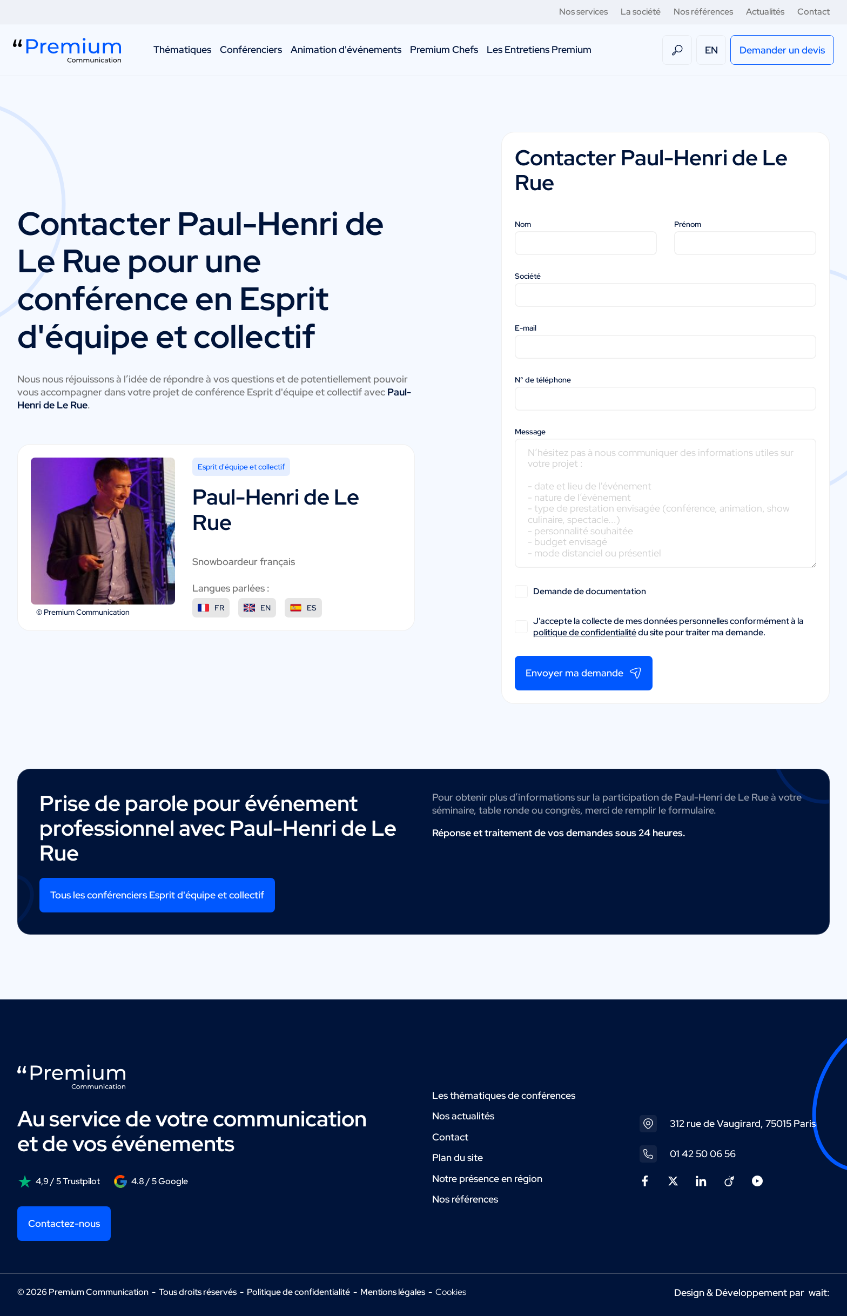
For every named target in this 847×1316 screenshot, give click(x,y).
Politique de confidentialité (298, 1292)
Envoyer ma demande (584, 673)
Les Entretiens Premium (539, 49)
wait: (819, 1292)
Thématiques (182, 49)
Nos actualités (463, 1116)
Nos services (583, 11)
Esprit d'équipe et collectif (241, 467)
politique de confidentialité (584, 632)
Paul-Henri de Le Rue (200, 242)
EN (711, 50)
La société (641, 11)
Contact (813, 11)
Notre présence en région (487, 1178)
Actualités (765, 11)
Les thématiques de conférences (503, 1095)
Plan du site (457, 1157)
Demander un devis (782, 50)
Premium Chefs (444, 49)
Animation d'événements (346, 49)
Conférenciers (251, 49)
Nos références (703, 11)
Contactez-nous (64, 1223)
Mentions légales (392, 1292)
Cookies (450, 1292)
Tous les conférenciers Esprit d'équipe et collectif (157, 895)
